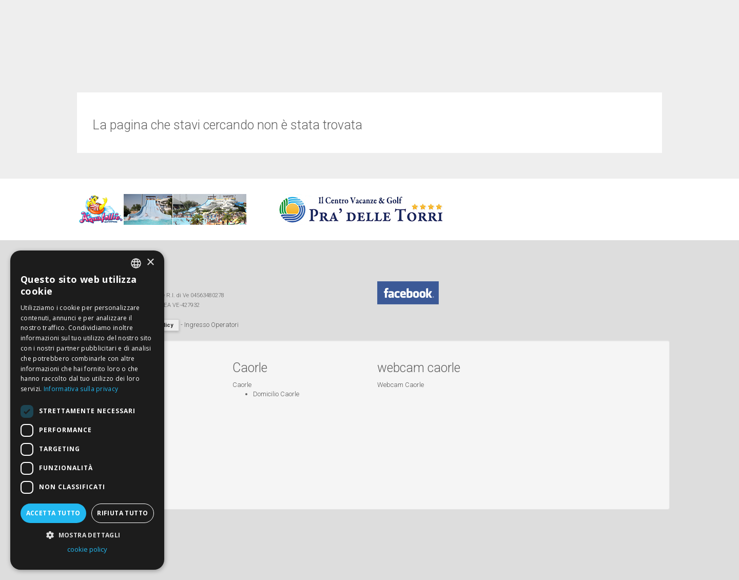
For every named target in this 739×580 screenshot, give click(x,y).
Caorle (241, 385)
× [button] (150, 262)
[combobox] (136, 263)
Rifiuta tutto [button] (122, 513)
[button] (87, 534)
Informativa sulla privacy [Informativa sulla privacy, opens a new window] (81, 388)
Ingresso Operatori (211, 324)
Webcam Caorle (400, 385)
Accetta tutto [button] (53, 513)
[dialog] (87, 410)
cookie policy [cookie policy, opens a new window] (87, 549)
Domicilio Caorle (276, 394)
